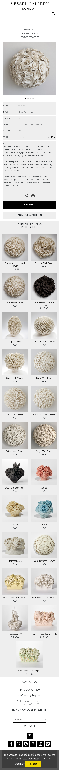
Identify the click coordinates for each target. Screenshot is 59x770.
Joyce (44, 525)
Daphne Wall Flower (15, 303)
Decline (19, 764)
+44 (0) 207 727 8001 (29, 690)
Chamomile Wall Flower (44, 415)
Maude (15, 525)
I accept (33, 764)
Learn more (47, 758)
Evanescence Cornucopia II (14, 598)
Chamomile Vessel (14, 378)
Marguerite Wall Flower (44, 561)
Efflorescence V (15, 634)
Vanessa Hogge (30, 30)
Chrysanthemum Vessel (44, 342)
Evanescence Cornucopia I (44, 598)
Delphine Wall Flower (44, 264)
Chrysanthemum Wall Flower (15, 265)
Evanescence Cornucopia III (29, 671)
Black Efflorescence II (14, 488)
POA (44, 267)
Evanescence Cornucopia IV (44, 634)
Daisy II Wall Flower (44, 452)
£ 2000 (15, 269)
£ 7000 (15, 638)
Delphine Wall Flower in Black (44, 304)
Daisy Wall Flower (44, 378)
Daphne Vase (15, 342)
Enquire (29, 204)
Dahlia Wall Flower (14, 415)
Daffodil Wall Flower (15, 452)
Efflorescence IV (15, 561)
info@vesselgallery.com (29, 696)
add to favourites (29, 215)
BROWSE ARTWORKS (30, 37)
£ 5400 (44, 638)
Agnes (44, 488)
